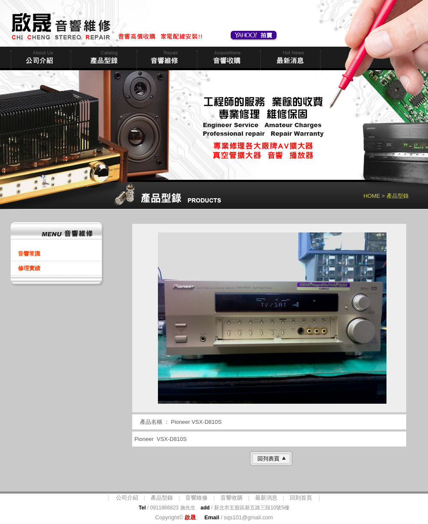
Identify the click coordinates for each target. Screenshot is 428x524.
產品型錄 (162, 497)
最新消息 (289, 58)
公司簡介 (40, 58)
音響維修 (166, 58)
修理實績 (29, 268)
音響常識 (29, 253)
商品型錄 (103, 58)
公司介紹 (127, 497)
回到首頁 (301, 497)
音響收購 (227, 58)
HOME (371, 196)
